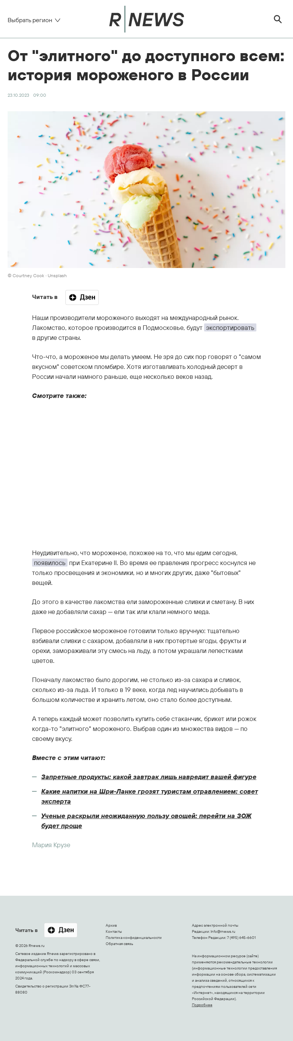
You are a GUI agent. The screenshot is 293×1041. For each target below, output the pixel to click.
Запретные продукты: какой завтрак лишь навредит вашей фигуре (148, 777)
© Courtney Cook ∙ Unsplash (37, 275)
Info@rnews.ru (223, 931)
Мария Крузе (51, 845)
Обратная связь (119, 943)
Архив (111, 925)
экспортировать (230, 327)
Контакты (114, 931)
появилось (50, 563)
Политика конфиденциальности (134, 937)
